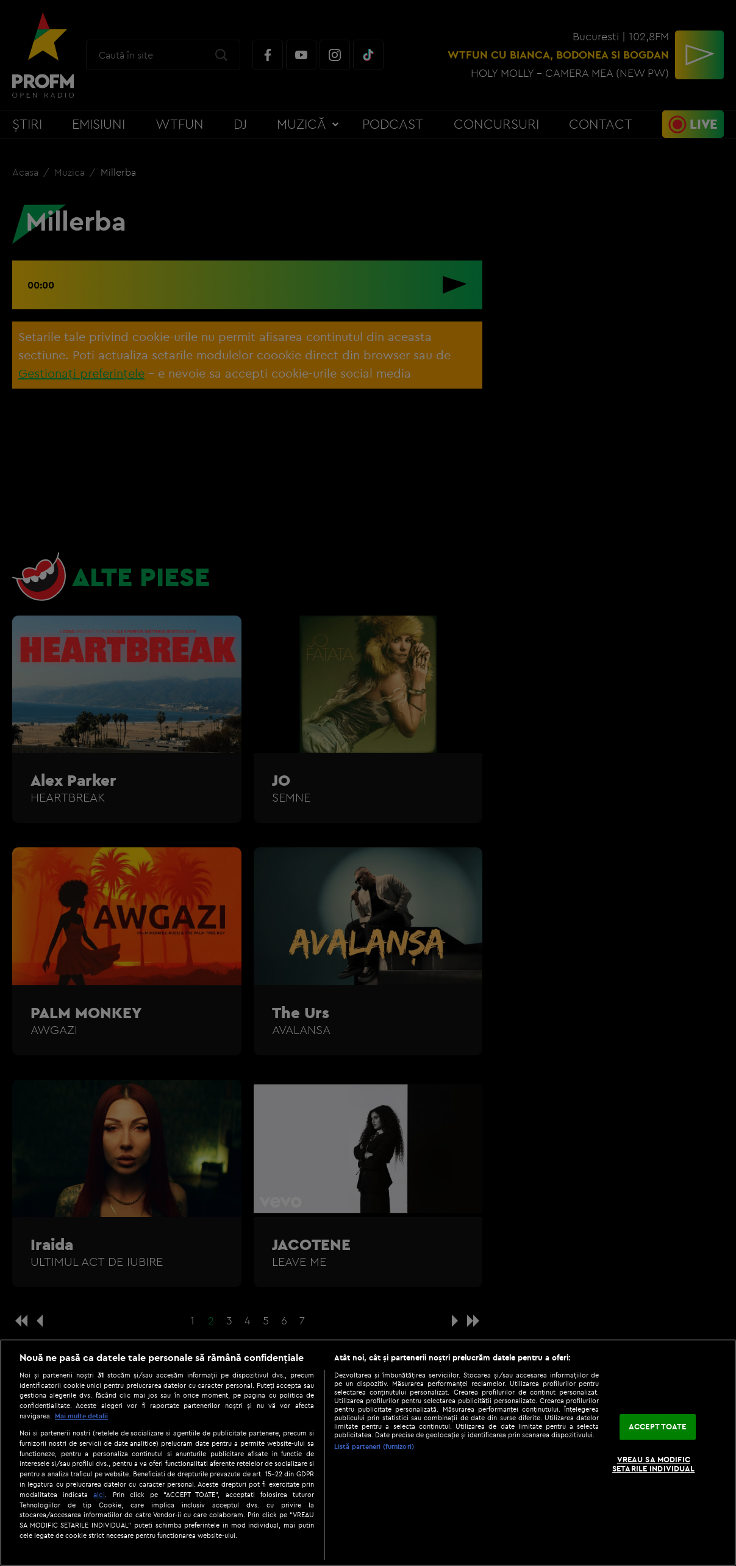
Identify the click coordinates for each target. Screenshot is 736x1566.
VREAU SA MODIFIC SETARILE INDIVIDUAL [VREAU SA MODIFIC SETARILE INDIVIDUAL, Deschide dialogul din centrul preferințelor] (653, 1464)
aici (99, 1494)
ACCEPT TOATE (658, 1426)
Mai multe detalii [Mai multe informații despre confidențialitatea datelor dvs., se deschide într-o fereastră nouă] (81, 1416)
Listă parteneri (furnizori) (374, 1446)
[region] (368, 1452)
